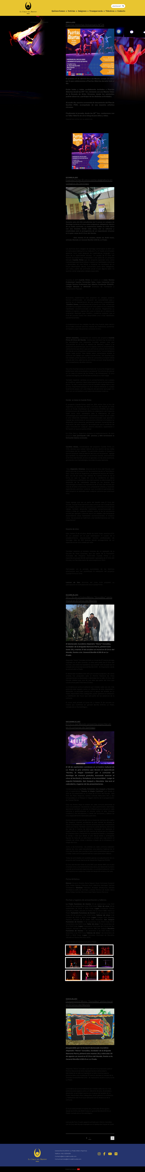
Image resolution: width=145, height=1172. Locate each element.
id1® (78, 1169)
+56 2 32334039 (66, 1153)
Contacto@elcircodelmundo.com (65, 1156)
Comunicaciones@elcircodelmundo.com (68, 1159)
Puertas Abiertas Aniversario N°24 (85, 24)
